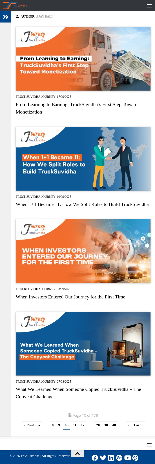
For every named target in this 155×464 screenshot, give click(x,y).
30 (106, 425)
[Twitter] (103, 458)
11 (74, 425)
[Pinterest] (135, 458)
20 (98, 425)
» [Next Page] (128, 425)
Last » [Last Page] (138, 425)
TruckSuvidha (29, 456)
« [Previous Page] (39, 425)
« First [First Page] (29, 425)
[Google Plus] (119, 458)
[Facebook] (95, 458)
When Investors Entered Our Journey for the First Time (70, 297)
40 (114, 425)
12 (82, 425)
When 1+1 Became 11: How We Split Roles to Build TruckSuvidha (82, 204)
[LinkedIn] (111, 458)
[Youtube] (127, 458)
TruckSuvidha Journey (35, 96)
